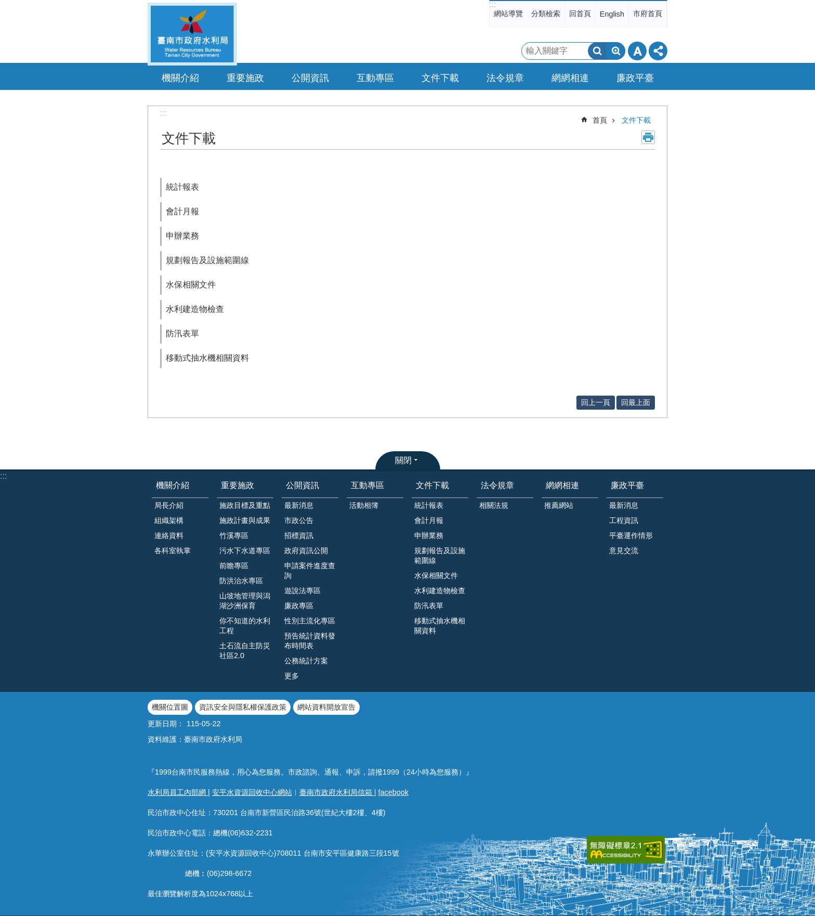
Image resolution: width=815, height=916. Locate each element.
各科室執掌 (172, 550)
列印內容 (648, 137)
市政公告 (298, 520)
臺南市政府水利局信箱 (336, 792)
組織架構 (168, 520)
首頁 (600, 120)
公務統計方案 (306, 661)
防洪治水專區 (241, 581)
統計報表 (182, 186)
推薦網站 (558, 505)
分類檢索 (545, 13)
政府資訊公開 (306, 550)
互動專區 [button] (375, 78)
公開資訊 (302, 485)
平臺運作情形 (631, 535)
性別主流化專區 (309, 621)
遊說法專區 (302, 590)
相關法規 (493, 505)
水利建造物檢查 (195, 309)
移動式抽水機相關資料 (207, 358)
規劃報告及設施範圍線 (207, 260)
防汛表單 (182, 333)
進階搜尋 (616, 51)
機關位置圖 (170, 707)
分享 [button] (658, 51)
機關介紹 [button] (180, 78)
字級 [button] (637, 51)
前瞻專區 (233, 565)
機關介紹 (172, 485)
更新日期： (166, 723)
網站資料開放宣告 (326, 707)
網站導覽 (508, 13)
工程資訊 (623, 520)
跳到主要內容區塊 (5, 5)
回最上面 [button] (635, 402)
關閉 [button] (403, 460)
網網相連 (562, 485)
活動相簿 (363, 505)
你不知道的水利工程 (244, 626)
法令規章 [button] (505, 78)
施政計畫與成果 (244, 520)
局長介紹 (168, 505)
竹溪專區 (233, 535)
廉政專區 (298, 605)
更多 (291, 676)
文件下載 (636, 120)
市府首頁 (647, 13)
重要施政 (237, 485)
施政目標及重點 (244, 505)
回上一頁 (595, 402)
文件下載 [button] (440, 78)
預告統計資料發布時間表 (309, 641)
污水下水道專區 (244, 550)
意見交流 (623, 550)
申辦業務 (182, 235)
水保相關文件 (191, 284)
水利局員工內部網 (178, 792)
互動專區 (367, 485)
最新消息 (298, 505)
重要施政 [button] (245, 78)
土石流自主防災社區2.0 (244, 651)
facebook (393, 792)
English (612, 14)
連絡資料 (168, 535)
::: (492, 4)
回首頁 (580, 13)
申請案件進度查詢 (309, 570)
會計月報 (182, 211)
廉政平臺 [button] (635, 78)
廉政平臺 (627, 485)
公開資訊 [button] (310, 78)
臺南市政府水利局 (192, 34)
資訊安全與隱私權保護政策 (242, 707)
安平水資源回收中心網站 (252, 792)
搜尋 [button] (597, 51)
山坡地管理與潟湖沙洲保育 (244, 601)
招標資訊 (298, 535)
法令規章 (497, 485)
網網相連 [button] (570, 78)
